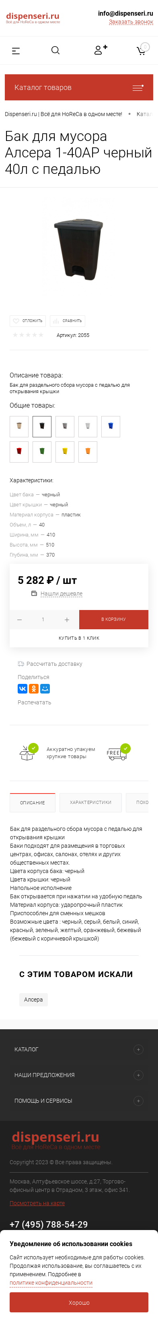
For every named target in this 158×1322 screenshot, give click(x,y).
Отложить (33, 321)
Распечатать (34, 702)
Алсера (33, 999)
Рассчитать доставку (50, 664)
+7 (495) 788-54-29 (49, 1225)
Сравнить (72, 321)
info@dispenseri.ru (125, 13)
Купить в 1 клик (79, 638)
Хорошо (79, 1303)
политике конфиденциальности (51, 1282)
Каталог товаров (79, 87)
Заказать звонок (131, 21)
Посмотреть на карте (37, 1203)
